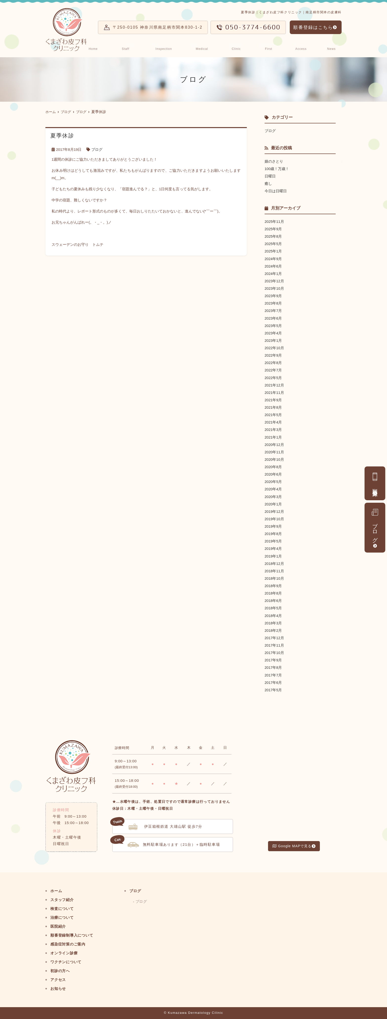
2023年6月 (273, 317)
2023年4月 (273, 332)
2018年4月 (273, 614)
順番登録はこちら (313, 27)
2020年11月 (274, 451)
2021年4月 (273, 421)
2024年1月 (273, 273)
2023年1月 (273, 340)
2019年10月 (274, 517)
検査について (169, 46)
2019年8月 (273, 532)
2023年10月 (274, 288)
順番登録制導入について (74, 933)
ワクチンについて (68, 959)
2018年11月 (274, 569)
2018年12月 (274, 562)
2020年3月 (273, 495)
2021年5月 (273, 414)
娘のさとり (274, 161)
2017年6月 (273, 680)
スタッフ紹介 (130, 46)
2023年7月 (273, 310)
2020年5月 (273, 480)
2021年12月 (274, 384)
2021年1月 (273, 436)
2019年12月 (274, 510)
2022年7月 (273, 369)
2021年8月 (273, 406)
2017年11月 (274, 643)
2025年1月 (273, 251)
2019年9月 (273, 525)
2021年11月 (274, 391)
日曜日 (270, 176)
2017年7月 (273, 673)
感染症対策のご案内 (70, 942)
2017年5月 (273, 688)
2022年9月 (273, 354)
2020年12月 (274, 443)
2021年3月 (273, 428)
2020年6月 (273, 473)
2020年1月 (273, 502)
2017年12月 (274, 636)
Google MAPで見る (291, 844)
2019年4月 (273, 547)
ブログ (375, 525)
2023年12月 (274, 280)
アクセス (303, 46)
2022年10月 (274, 347)
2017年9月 (273, 658)
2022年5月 (273, 377)
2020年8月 (273, 465)
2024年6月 (273, 266)
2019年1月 (273, 554)
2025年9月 (273, 229)
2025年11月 (274, 221)
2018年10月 (274, 577)
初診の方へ (272, 46)
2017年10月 (274, 651)
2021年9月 (273, 399)
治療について (207, 46)
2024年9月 (273, 258)
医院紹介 (240, 46)
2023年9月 (273, 295)
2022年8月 (273, 362)
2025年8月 (273, 236)
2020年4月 (273, 488)
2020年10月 (274, 458)
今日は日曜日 (276, 191)
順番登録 (375, 480)
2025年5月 (273, 243)
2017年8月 (273, 665)
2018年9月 (273, 584)
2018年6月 (273, 599)
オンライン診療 (65, 950)
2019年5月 (273, 540)
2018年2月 (273, 628)
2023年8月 (273, 303)
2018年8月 (273, 591)
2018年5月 (273, 606)
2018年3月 (273, 621)
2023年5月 (273, 325)
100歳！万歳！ (277, 169)
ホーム (99, 46)
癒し (268, 183)
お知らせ (332, 46)
